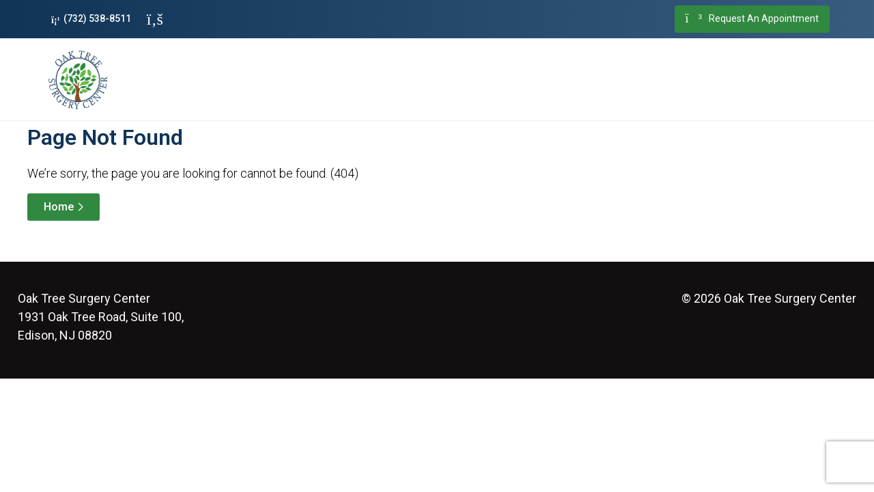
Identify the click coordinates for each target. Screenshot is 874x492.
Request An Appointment (752, 19)
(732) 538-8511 (91, 19)
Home (59, 206)
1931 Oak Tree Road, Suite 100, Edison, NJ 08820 (101, 316)
